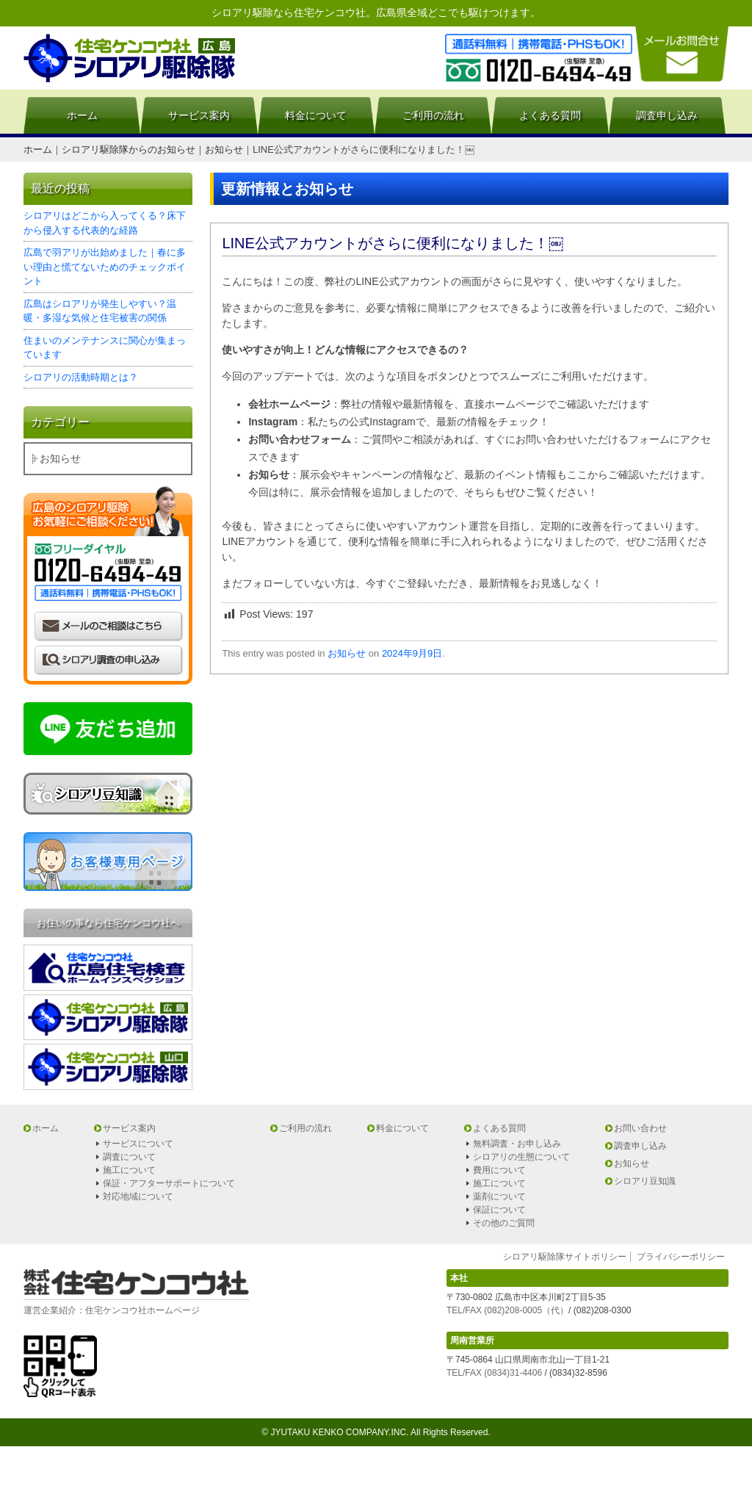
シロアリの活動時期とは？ (81, 377)
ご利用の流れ (433, 115)
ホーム (82, 115)
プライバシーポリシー (681, 1257)
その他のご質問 (504, 1223)
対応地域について (138, 1196)
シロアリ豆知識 (645, 1181)
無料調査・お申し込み (517, 1143)
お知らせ (347, 653)
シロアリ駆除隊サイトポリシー (564, 1257)
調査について (129, 1157)
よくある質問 (550, 115)
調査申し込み (667, 115)
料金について (316, 115)
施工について (129, 1170)
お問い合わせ (640, 1128)
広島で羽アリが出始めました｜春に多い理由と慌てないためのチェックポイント (105, 266)
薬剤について (499, 1196)
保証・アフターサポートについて (169, 1183)
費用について (499, 1170)
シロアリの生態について (521, 1157)
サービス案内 (199, 115)
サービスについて (138, 1143)
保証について (499, 1210)
